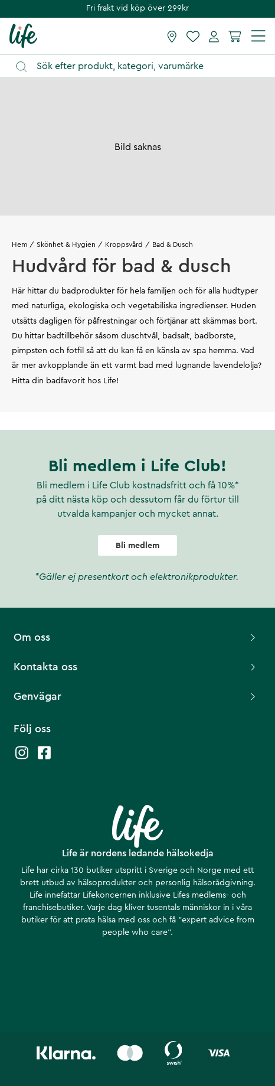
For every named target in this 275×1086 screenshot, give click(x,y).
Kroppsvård (124, 244)
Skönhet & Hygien (66, 244)
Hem (19, 244)
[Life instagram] (21, 758)
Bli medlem (137, 546)
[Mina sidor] (214, 36)
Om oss (136, 637)
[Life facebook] (44, 758)
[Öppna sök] (143, 66)
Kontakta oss (136, 666)
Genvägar (136, 696)
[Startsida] (23, 35)
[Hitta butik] (172, 36)
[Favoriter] (192, 36)
